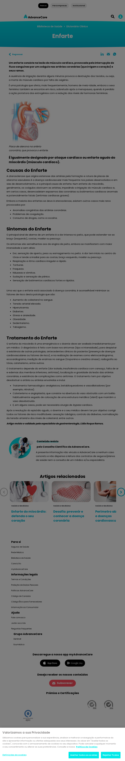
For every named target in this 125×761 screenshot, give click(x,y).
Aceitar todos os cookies (83, 755)
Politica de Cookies (86, 746)
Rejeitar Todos (111, 755)
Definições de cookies (14, 754)
